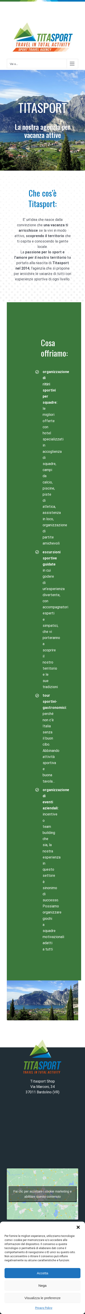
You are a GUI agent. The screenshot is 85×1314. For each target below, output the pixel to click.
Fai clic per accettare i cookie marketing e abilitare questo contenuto (42, 1194)
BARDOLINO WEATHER (42, 1133)
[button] (78, 1227)
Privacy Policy (43, 1307)
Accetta (42, 1273)
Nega (43, 1285)
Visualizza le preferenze (42, 1298)
